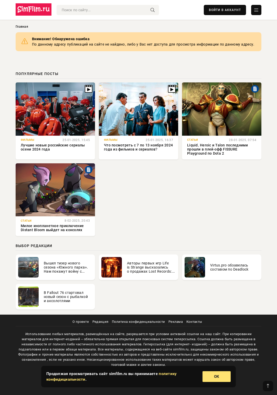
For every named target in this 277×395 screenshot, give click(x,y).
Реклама (175, 322)
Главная (22, 26)
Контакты (194, 322)
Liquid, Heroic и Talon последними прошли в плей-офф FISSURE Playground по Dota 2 (217, 149)
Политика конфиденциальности (138, 322)
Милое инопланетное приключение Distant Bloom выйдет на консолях (52, 228)
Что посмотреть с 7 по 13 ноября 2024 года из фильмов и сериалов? (138, 147)
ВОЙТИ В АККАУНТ (225, 10)
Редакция (100, 322)
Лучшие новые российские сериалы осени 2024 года (53, 147)
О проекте (80, 322)
